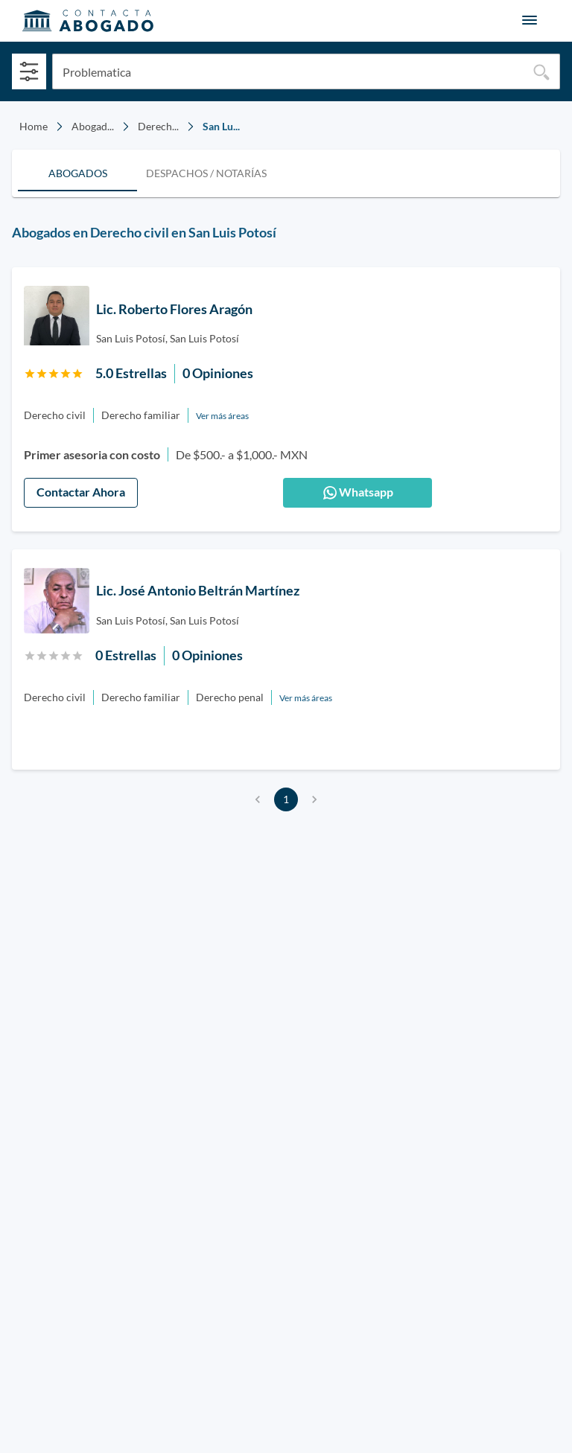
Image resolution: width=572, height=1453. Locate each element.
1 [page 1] (286, 799)
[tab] (77, 173)
